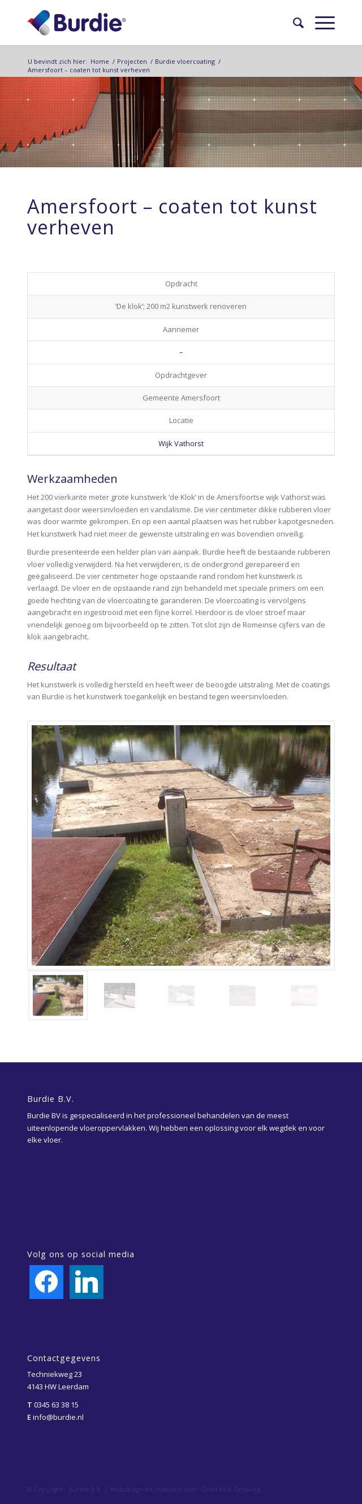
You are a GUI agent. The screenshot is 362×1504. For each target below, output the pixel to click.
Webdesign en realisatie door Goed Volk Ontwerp (185, 1489)
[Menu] (319, 22)
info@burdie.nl (58, 1417)
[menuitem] (293, 22)
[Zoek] (293, 22)
